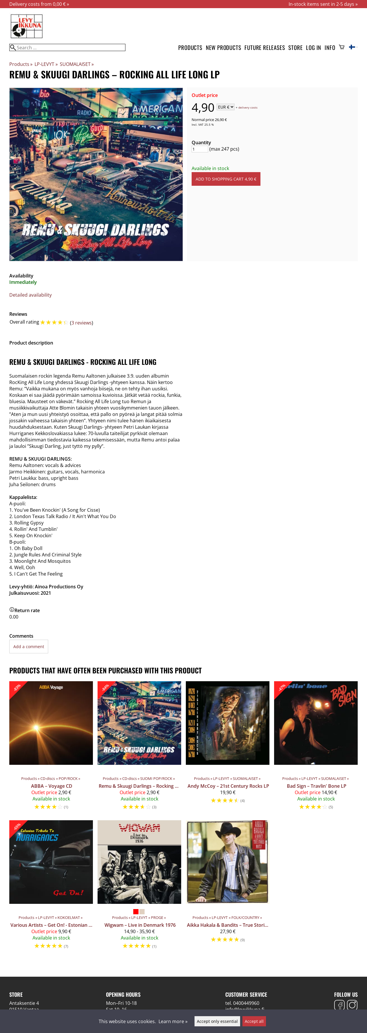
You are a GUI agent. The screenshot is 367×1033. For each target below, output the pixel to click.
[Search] (67, 47)
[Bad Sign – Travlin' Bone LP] (316, 748)
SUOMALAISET (77, 64)
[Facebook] (339, 1006)
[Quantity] (200, 149)
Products (190, 47)
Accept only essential (217, 1021)
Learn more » (173, 1021)
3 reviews (81, 323)
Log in (313, 47)
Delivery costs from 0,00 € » (39, 4)
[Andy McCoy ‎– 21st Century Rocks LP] (227, 748)
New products (223, 47)
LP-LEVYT (46, 64)
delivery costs (248, 107)
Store (295, 47)
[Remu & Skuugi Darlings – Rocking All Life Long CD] (139, 748)
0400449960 (246, 1003)
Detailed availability (30, 295)
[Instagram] (352, 1006)
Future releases (264, 47)
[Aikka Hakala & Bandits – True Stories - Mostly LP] (227, 887)
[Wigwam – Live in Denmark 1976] (139, 887)
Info (330, 47)
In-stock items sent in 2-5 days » (323, 4)
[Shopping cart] (341, 47)
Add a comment (28, 646)
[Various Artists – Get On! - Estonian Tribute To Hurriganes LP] (51, 887)
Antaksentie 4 (24, 1003)
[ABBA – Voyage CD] (51, 748)
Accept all (254, 1021)
